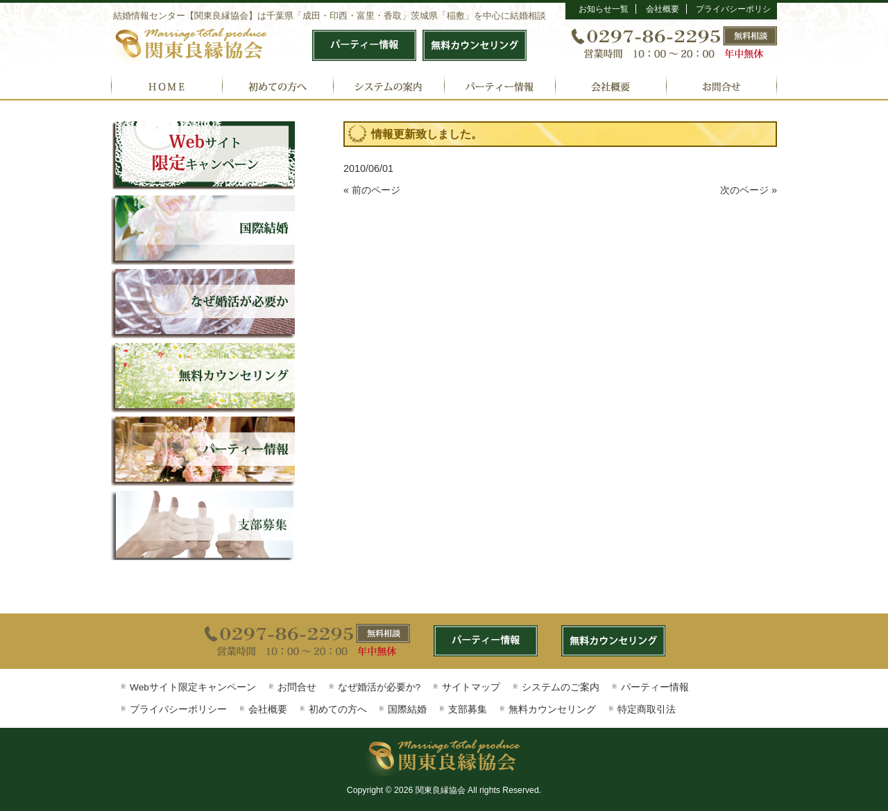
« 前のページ (371, 189)
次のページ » (748, 189)
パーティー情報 (655, 687)
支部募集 (467, 709)
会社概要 (662, 9)
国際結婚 (407, 709)
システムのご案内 (560, 687)
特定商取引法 (646, 709)
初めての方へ (338, 709)
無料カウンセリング (552, 709)
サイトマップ (471, 687)
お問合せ (297, 687)
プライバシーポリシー (178, 709)
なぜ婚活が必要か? (379, 687)
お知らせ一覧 (604, 9)
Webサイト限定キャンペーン (193, 687)
